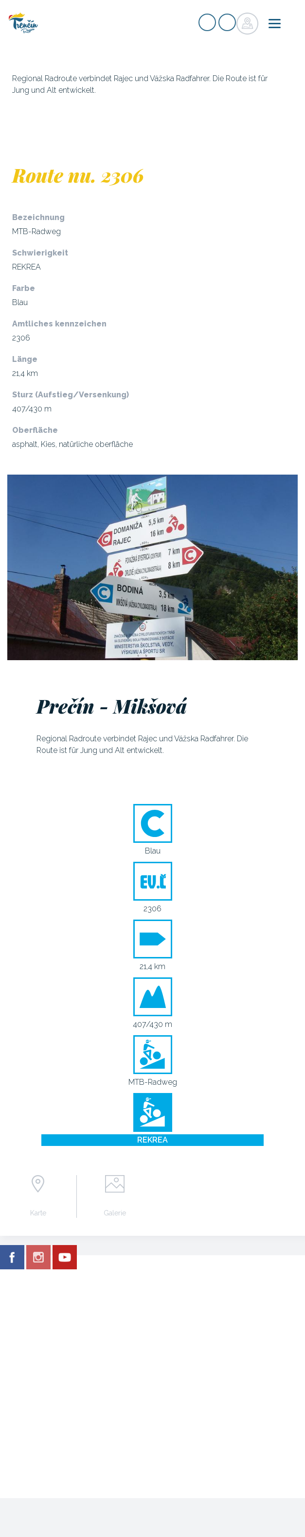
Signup (207, 22)
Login (227, 22)
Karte (38, 1213)
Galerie (115, 1213)
